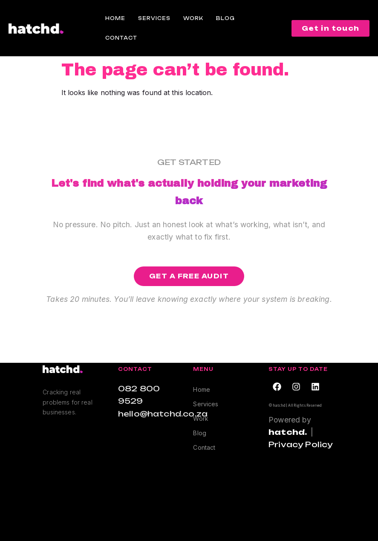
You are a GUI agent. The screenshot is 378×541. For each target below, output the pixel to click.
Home (115, 18)
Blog (225, 18)
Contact (121, 38)
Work (193, 18)
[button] (189, 276)
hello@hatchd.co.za (163, 413)
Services (154, 18)
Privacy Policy (300, 444)
